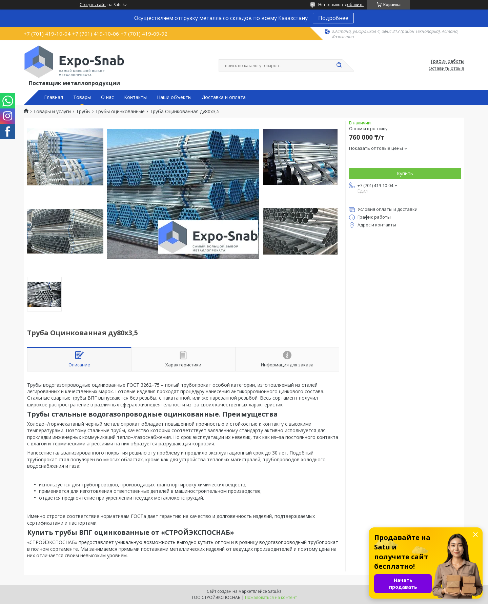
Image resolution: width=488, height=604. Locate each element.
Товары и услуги (52, 111)
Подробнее (333, 18)
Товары (82, 97)
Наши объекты (174, 97)
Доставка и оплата (224, 97)
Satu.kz (274, 591)
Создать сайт (93, 4)
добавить (354, 4)
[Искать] (339, 65)
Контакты (135, 97)
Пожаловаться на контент (271, 597)
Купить (405, 173)
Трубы (83, 111)
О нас (107, 97)
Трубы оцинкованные (120, 111)
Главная (53, 97)
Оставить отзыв (446, 68)
